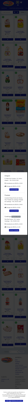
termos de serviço (16, 397)
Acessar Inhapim (14, 189)
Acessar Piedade (14, 210)
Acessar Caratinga (14, 230)
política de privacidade (20, 396)
